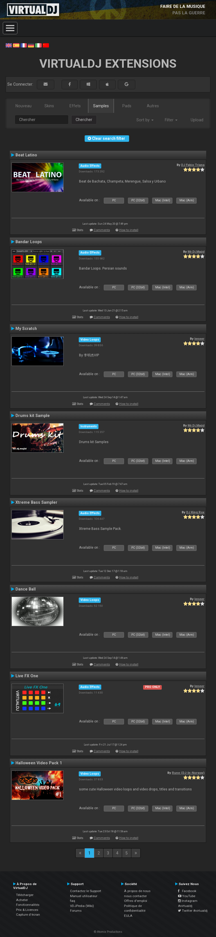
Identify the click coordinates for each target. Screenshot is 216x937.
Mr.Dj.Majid (196, 252)
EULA (128, 916)
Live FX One (26, 676)
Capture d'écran (28, 915)
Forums (76, 911)
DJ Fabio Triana (192, 165)
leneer (199, 339)
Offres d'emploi (135, 901)
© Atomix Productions (108, 932)
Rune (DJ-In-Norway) (188, 773)
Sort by (145, 120)
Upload (197, 120)
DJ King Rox (195, 512)
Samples (101, 106)
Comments (102, 230)
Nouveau (23, 106)
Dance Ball (25, 589)
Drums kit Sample (32, 415)
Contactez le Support (85, 891)
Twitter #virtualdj (193, 911)
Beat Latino (26, 155)
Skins (49, 106)
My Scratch (26, 328)
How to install (128, 230)
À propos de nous (137, 891)
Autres (153, 106)
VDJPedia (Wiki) (82, 906)
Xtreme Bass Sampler (36, 502)
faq (72, 901)
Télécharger (24, 895)
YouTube (186, 896)
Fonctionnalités (27, 905)
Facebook (187, 891)
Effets (75, 106)
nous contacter (135, 896)
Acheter (22, 900)
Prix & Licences (27, 910)
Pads (126, 106)
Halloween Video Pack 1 (38, 763)
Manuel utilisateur (83, 896)
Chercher (84, 119)
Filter (171, 120)
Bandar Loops (28, 242)
